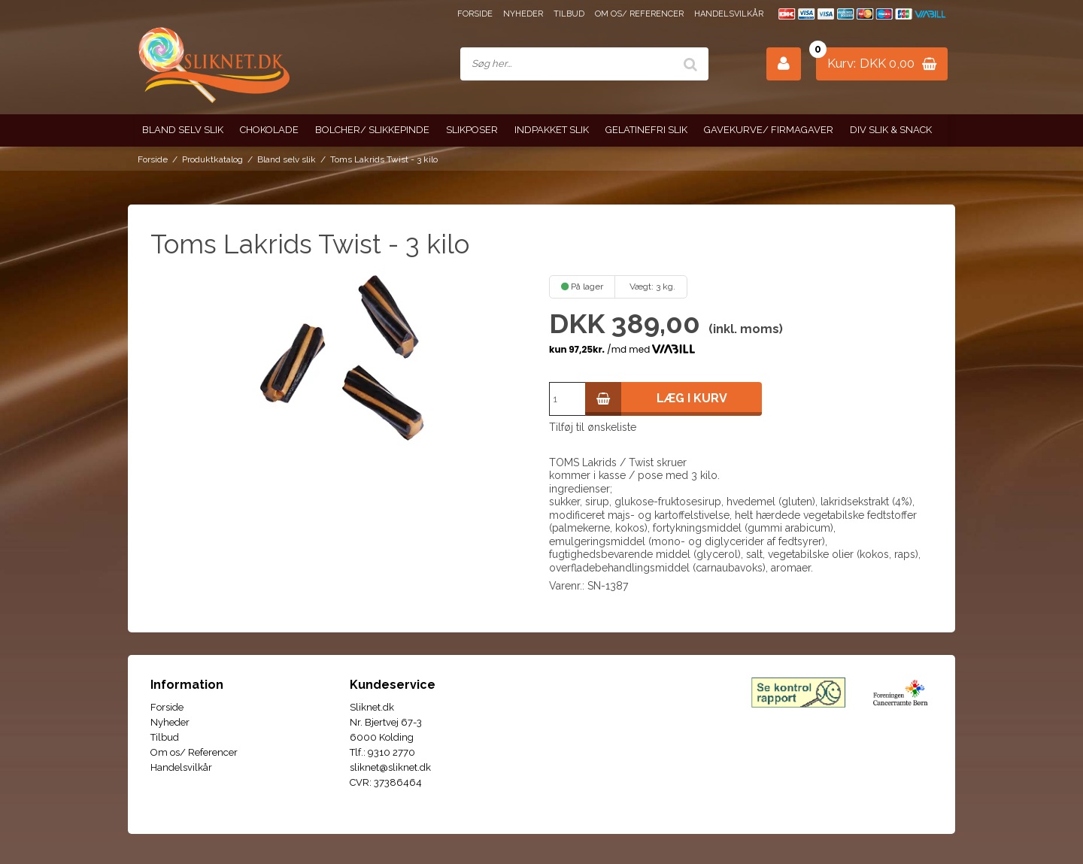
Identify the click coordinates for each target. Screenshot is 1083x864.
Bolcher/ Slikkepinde (372, 129)
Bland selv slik (182, 129)
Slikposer (472, 129)
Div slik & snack (891, 129)
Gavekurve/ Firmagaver (768, 129)
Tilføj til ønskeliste (592, 427)
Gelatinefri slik (646, 129)
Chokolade (269, 129)
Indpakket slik (551, 129)
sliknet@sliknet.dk (390, 767)
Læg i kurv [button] (656, 399)
